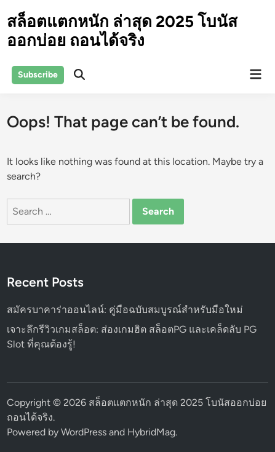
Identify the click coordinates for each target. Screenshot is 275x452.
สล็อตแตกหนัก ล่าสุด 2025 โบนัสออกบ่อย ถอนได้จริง (122, 31)
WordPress (83, 432)
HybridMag (151, 432)
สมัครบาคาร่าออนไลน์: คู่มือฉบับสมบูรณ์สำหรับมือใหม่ (125, 309)
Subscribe (38, 74)
